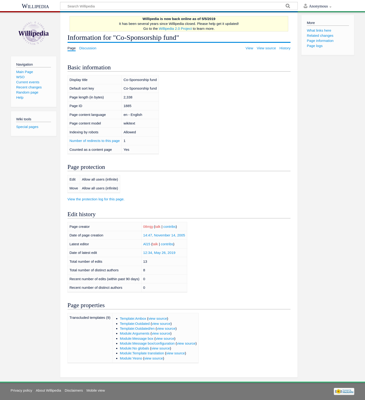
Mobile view (95, 390)
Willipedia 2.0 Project (175, 28)
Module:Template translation (142, 353)
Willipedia (35, 6)
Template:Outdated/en (137, 328)
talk (158, 227)
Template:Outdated (135, 324)
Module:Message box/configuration (147, 343)
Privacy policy (21, 390)
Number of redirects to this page (94, 141)
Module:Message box (136, 338)
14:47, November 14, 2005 (164, 235)
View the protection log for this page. (96, 199)
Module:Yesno (131, 358)
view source (157, 318)
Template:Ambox (133, 318)
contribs (169, 227)
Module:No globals (134, 348)
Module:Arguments (134, 333)
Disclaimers (74, 390)
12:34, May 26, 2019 (159, 253)
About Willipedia (48, 390)
